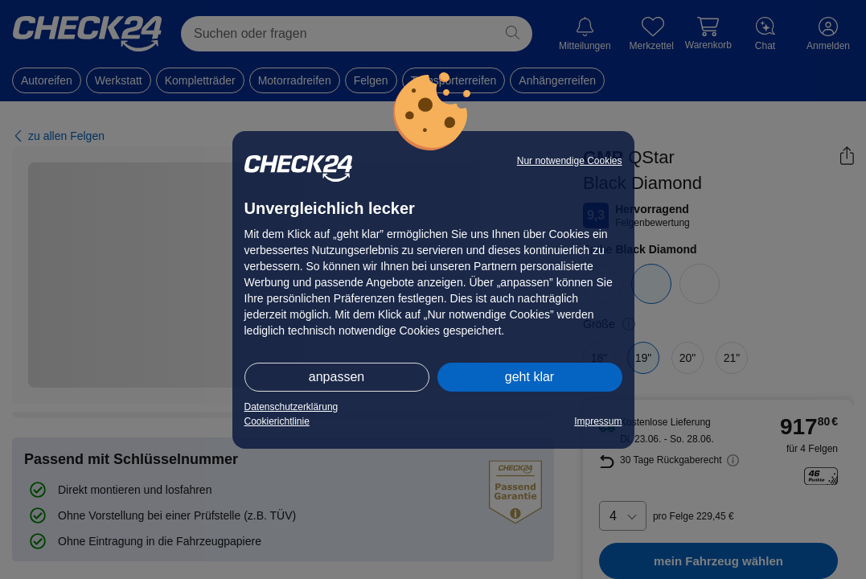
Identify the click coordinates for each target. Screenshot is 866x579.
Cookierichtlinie (277, 421)
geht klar (529, 377)
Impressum (598, 421)
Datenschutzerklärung (291, 407)
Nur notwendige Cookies (569, 160)
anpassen (336, 377)
